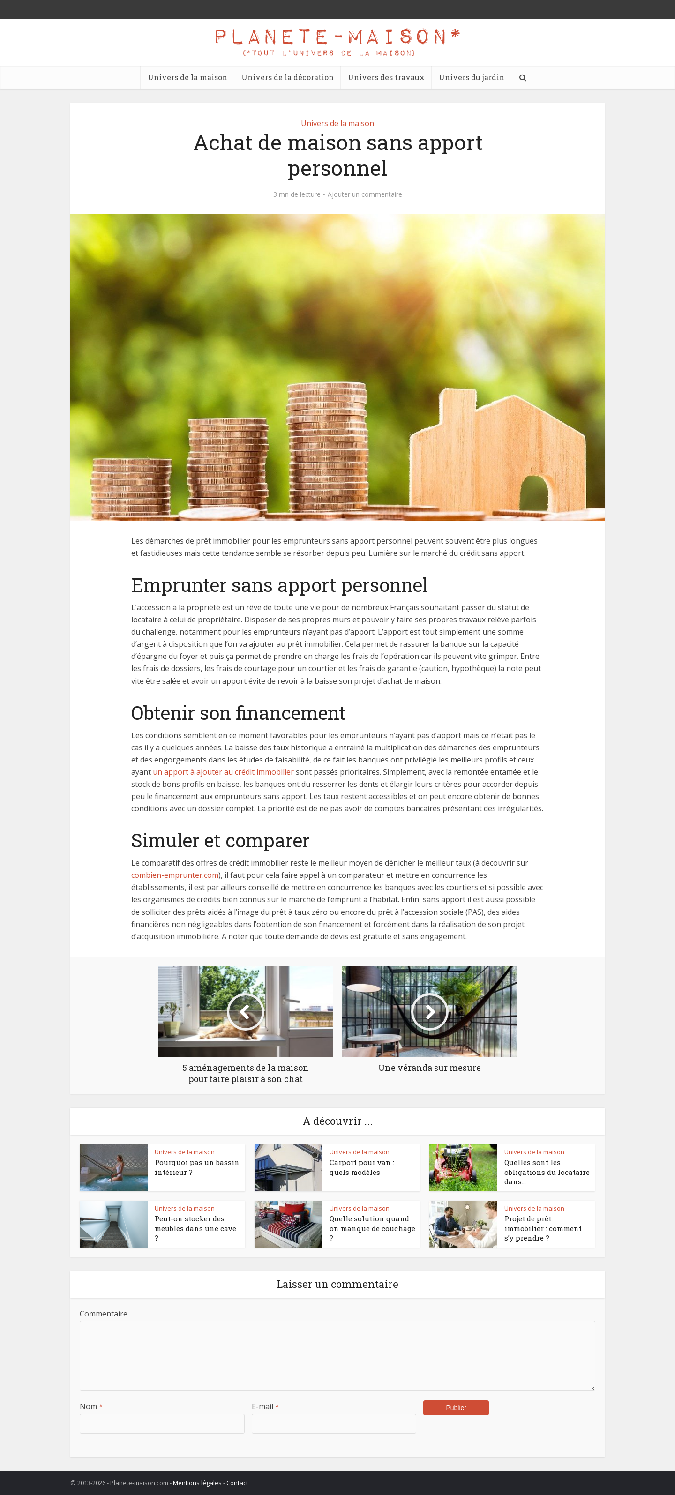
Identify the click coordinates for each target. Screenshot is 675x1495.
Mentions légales (197, 1483)
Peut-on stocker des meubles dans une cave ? (195, 1228)
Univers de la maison (187, 77)
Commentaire (104, 1313)
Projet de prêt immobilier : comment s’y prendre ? (543, 1228)
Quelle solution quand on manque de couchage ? (372, 1228)
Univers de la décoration (287, 77)
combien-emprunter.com (174, 875)
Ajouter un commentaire (365, 194)
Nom (91, 1406)
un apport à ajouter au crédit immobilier (223, 772)
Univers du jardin (471, 77)
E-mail (265, 1406)
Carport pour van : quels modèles (362, 1167)
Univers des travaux (386, 77)
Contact (237, 1483)
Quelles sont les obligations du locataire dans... (547, 1172)
